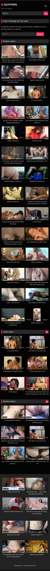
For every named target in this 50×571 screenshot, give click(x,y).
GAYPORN (9, 4)
